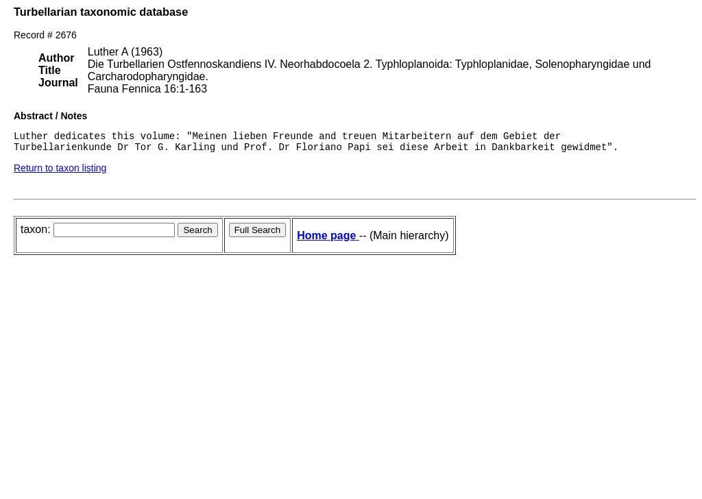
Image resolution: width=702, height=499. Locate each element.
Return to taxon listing (60, 172)
